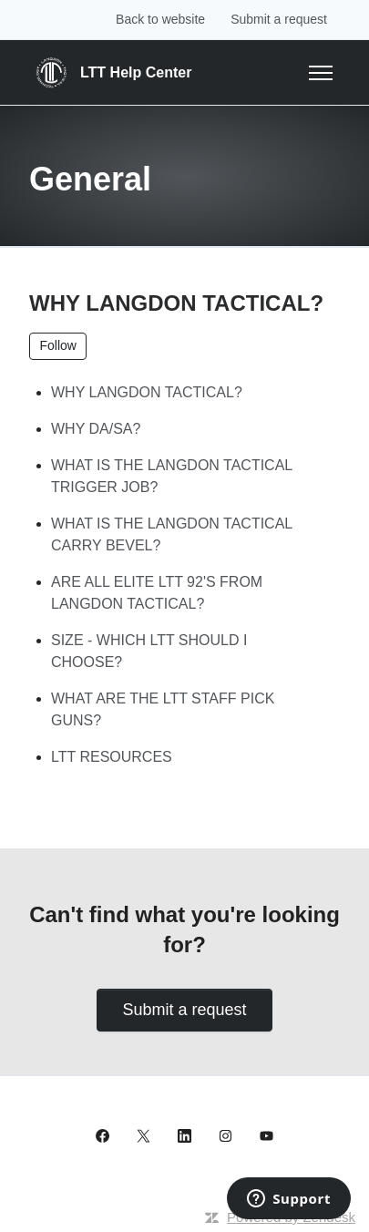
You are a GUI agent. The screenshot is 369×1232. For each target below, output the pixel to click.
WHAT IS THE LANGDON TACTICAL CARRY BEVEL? (171, 534)
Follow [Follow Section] (58, 345)
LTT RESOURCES (111, 757)
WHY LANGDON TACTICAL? (146, 392)
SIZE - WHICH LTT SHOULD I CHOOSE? (149, 651)
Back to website (160, 19)
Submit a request (279, 19)
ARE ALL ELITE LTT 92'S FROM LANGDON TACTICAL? (156, 592)
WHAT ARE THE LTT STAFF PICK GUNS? (162, 709)
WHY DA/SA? (95, 428)
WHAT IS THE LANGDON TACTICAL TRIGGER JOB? (171, 476)
